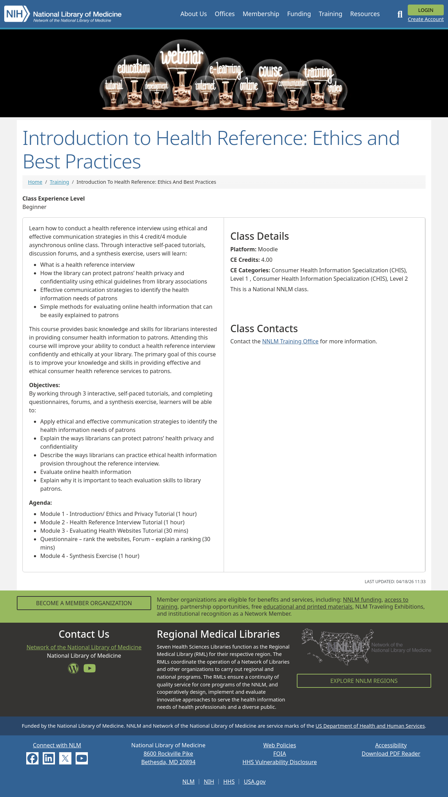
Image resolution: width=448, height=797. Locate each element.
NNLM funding (362, 599)
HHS (229, 781)
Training (59, 182)
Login (426, 10)
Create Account (426, 19)
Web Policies (279, 745)
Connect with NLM (57, 745)
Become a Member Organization (84, 603)
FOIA (279, 753)
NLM (188, 781)
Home (35, 182)
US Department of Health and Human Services (370, 725)
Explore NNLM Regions (364, 681)
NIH (209, 781)
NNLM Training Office (290, 341)
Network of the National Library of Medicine (84, 647)
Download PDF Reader (391, 753)
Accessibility (391, 745)
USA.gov (255, 781)
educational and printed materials (307, 606)
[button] (193, 13)
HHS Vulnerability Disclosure (280, 762)
